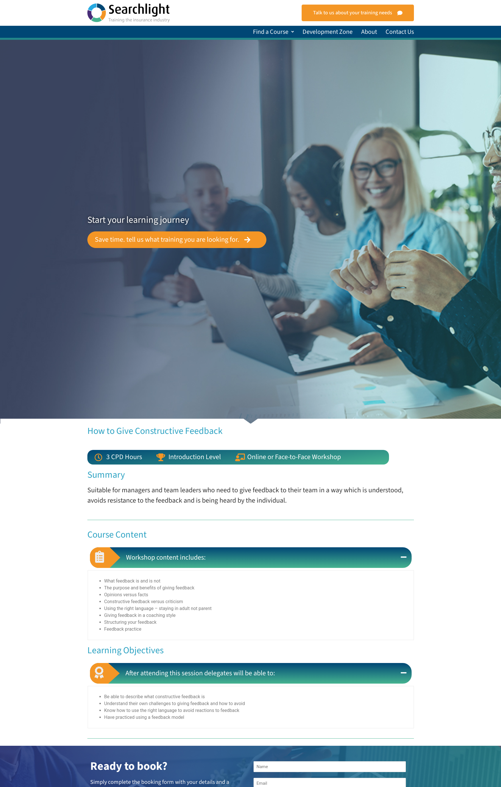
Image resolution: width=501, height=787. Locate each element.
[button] (273, 32)
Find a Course (273, 32)
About (369, 32)
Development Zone (327, 32)
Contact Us (400, 32)
